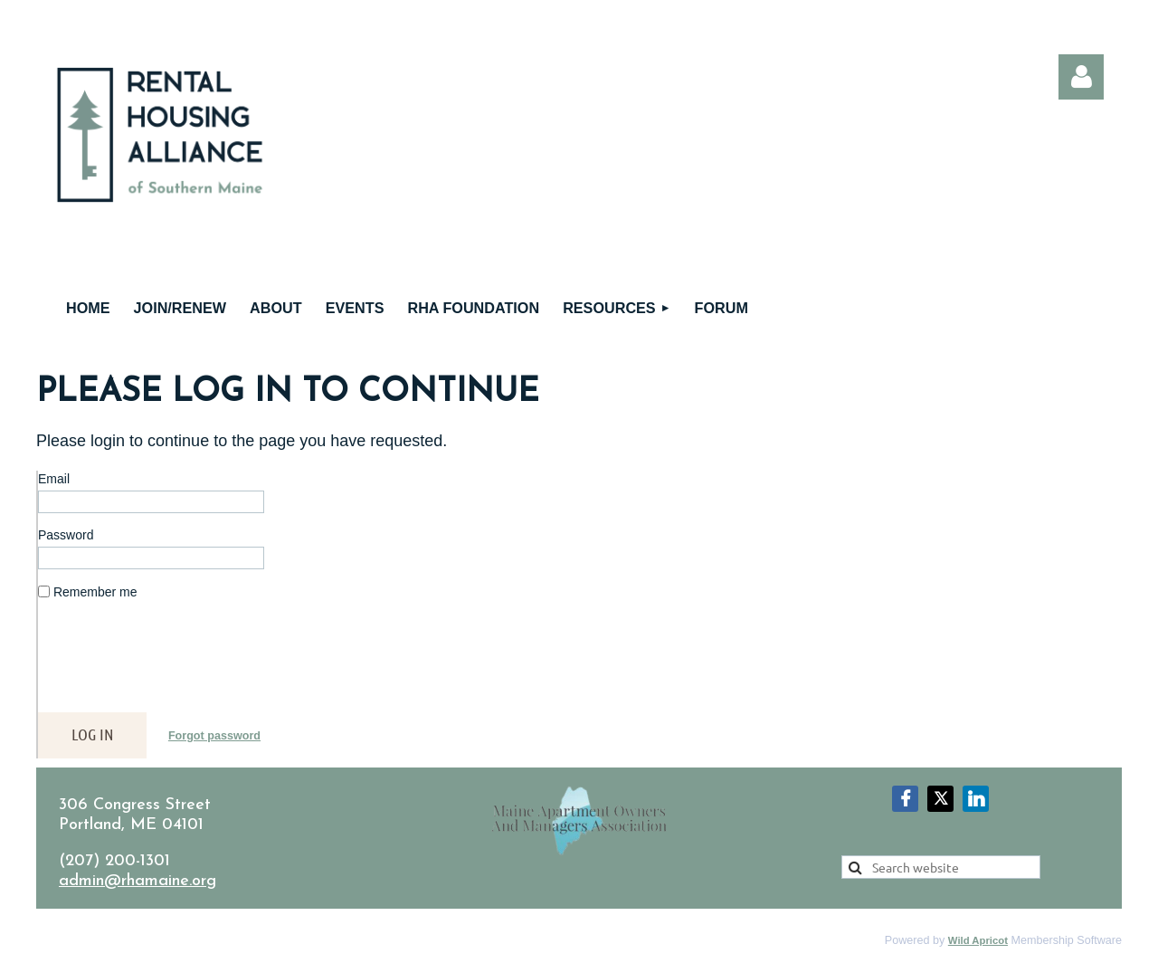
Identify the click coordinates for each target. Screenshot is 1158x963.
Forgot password (214, 735)
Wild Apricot (978, 940)
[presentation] (175, 663)
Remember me (95, 592)
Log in (1081, 77)
